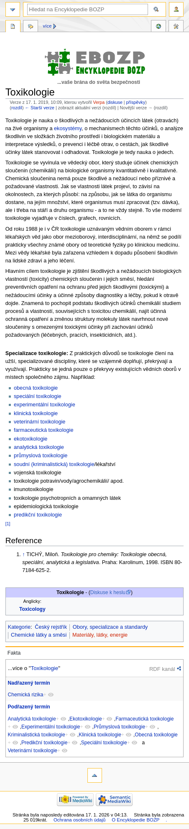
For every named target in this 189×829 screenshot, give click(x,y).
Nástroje (176, 27)
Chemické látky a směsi (38, 635)
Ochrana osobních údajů (79, 819)
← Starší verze (39, 107)
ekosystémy (68, 128)
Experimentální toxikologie (50, 727)
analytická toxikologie (39, 447)
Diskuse (30, 27)
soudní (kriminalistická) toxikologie (54, 464)
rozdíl (16, 107)
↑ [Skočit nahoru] (23, 554)
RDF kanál (162, 669)
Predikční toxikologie (44, 743)
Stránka (13, 27)
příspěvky (136, 102)
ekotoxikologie (30, 439)
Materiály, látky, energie (100, 635)
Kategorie (19, 627)
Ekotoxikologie (85, 719)
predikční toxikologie (38, 515)
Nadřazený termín (29, 683)
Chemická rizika (25, 695)
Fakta (14, 653)
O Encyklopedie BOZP (135, 819)
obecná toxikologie (36, 388)
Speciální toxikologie (104, 743)
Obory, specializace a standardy (110, 627)
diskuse (115, 102)
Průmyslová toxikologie (119, 727)
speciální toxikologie (37, 396)
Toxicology (32, 609)
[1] (7, 523)
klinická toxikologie (36, 413)
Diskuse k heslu (107, 592)
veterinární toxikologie (39, 422)
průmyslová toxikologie (40, 456)
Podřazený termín (29, 707)
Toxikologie (45, 668)
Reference (158, 27)
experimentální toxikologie (44, 405)
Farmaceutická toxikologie (144, 719)
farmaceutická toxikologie (43, 430)
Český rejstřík (51, 627)
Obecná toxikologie (156, 735)
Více (47, 25)
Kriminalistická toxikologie (36, 735)
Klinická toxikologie (100, 735)
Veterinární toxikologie (33, 750)
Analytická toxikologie (32, 719)
